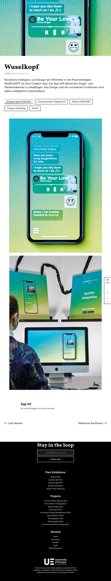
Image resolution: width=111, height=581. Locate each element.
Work (107, 291)
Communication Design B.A (51, 101)
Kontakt (55, 542)
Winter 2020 (56, 477)
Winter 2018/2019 (81, 101)
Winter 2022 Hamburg (55, 489)
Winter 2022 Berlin (55, 486)
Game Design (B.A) (55, 507)
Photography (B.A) (55, 518)
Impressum (55, 539)
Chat (107, 300)
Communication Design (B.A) (55, 501)
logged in (35, 408)
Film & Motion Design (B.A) (55, 504)
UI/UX (35, 108)
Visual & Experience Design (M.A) (55, 524)
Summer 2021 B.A (56, 480)
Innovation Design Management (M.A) (55, 512)
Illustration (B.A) (55, 510)
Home (108, 281)
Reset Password (55, 548)
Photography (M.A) (55, 521)
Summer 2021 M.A (55, 483)
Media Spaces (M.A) (55, 515)
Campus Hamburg (16, 108)
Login (55, 545)
